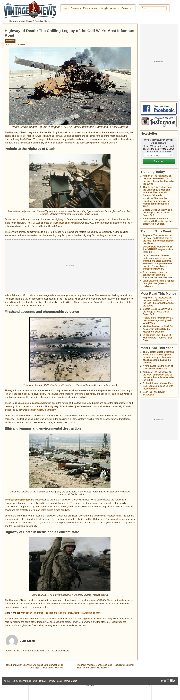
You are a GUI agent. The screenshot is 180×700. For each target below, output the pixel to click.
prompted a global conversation (35, 403)
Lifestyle (104, 8)
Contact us (127, 8)
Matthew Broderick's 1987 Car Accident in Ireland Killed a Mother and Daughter (158, 329)
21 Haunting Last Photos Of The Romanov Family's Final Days (157, 338)
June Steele (20, 44)
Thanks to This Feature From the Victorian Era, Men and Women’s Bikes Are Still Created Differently (157, 191)
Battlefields (10, 41)
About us (114, 8)
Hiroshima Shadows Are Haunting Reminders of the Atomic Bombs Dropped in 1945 (156, 202)
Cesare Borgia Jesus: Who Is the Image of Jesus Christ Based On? (157, 212)
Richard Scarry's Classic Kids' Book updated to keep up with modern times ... (158, 386)
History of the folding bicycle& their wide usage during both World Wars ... (158, 320)
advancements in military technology (37, 410)
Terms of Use (70, 681)
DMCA (42, 681)
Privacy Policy (55, 681)
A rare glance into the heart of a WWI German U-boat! (158, 367)
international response (20, 499)
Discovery (76, 8)
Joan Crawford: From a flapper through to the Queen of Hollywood (158, 283)
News (65, 8)
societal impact (117, 519)
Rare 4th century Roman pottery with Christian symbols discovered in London (158, 221)
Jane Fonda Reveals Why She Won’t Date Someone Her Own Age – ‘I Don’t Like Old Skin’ (34, 666)
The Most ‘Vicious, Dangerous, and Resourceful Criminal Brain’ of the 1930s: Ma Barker (105, 666)
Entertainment (90, 8)
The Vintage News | (29, 681)
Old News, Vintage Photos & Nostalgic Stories (29, 21)
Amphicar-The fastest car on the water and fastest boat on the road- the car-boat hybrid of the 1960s (158, 179)
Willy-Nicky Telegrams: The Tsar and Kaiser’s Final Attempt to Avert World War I (61, 613)
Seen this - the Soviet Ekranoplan (154, 393)
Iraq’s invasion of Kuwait (65, 223)
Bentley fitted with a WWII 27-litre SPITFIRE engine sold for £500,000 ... (158, 249)
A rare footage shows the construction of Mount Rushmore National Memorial (157, 275)
